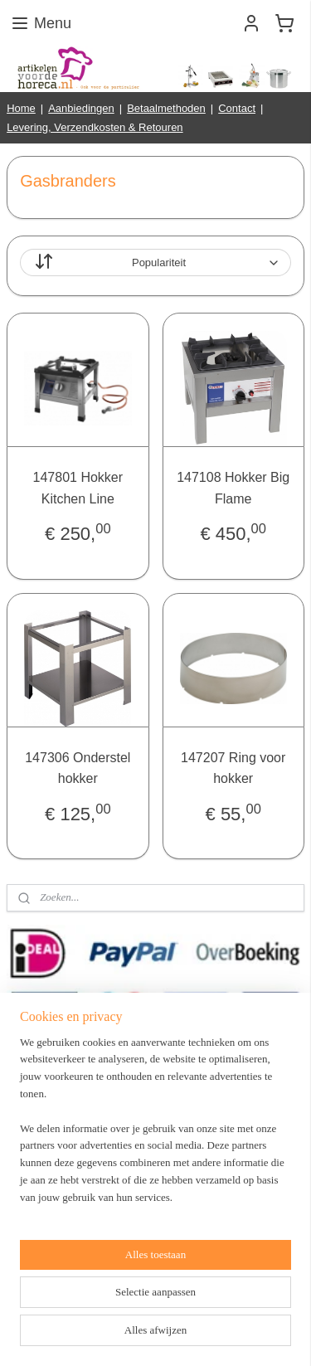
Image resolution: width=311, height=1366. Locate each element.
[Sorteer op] (155, 263)
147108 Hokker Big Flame (233, 489)
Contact (236, 108)
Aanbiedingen (81, 108)
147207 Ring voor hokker (233, 768)
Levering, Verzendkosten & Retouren (94, 127)
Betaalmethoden (166, 108)
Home (21, 108)
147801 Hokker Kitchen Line (78, 489)
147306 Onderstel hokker (77, 768)
